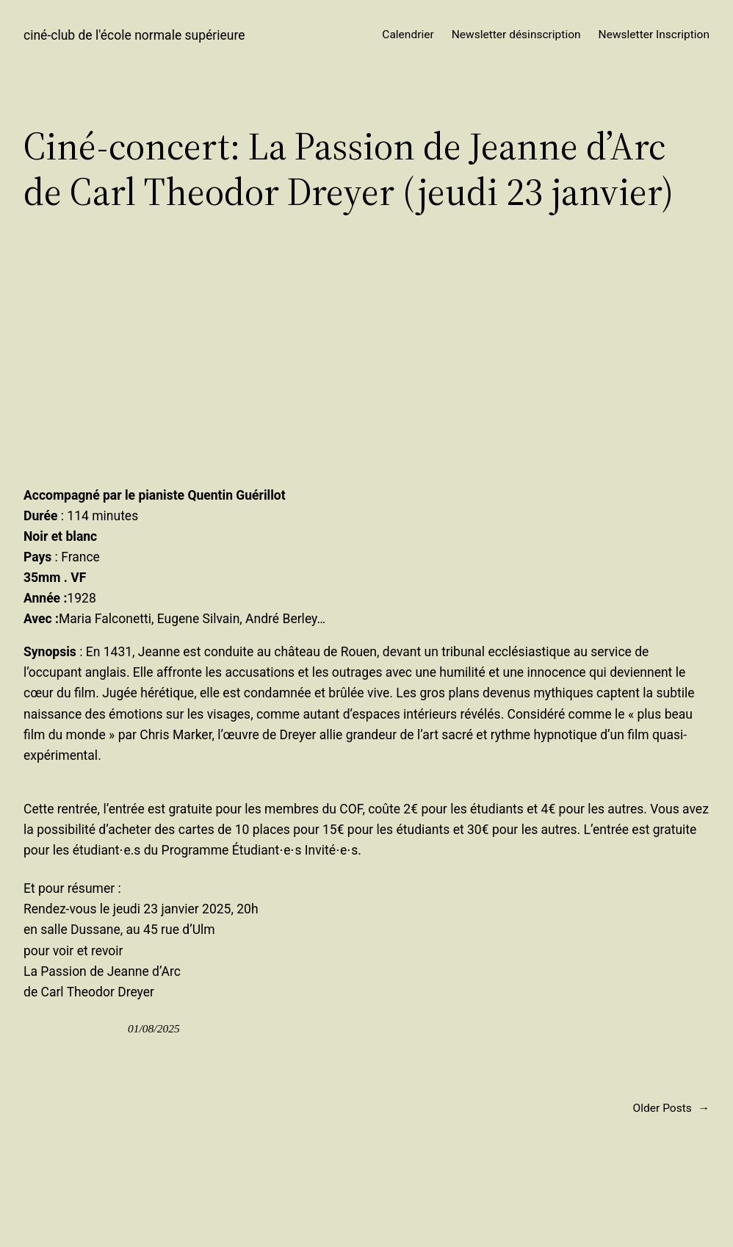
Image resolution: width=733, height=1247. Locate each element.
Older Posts (671, 1108)
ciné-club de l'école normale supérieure (134, 35)
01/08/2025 (154, 1028)
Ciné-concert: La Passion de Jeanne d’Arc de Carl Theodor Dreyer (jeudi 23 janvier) (349, 169)
